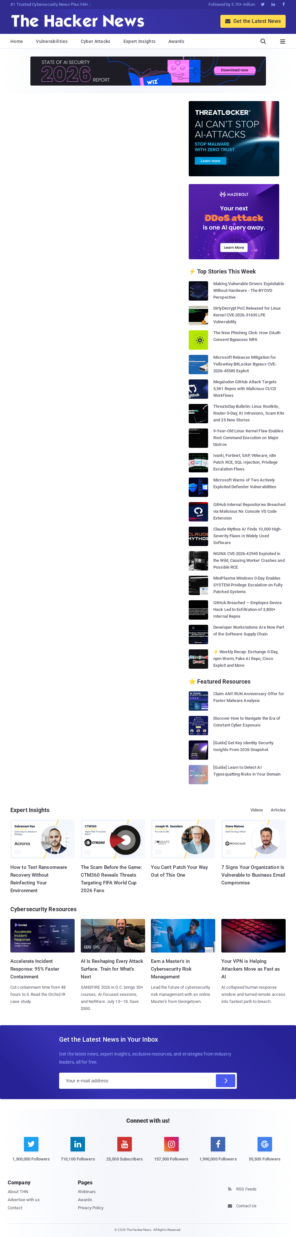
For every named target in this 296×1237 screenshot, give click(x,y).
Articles (278, 810)
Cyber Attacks (96, 41)
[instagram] (171, 1153)
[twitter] (31, 1153)
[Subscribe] (225, 1080)
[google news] (265, 1150)
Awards (176, 41)
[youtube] (124, 1153)
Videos (256, 810)
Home (16, 41)
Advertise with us (24, 1199)
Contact (15, 1207)
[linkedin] (78, 1153)
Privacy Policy (90, 1207)
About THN (18, 1191)
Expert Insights (139, 41)
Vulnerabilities (52, 41)
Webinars (87, 1191)
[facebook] (218, 1153)
